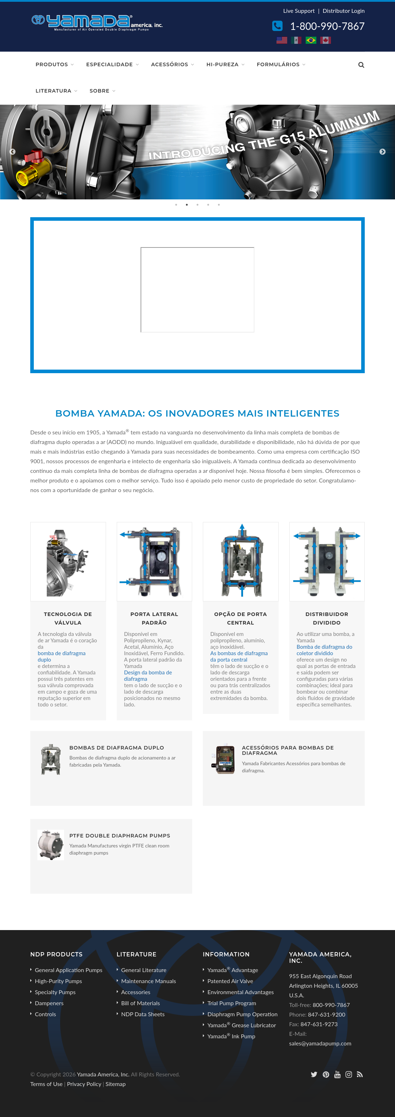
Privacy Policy (84, 1083)
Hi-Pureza (222, 64)
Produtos (52, 64)
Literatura (54, 91)
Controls (45, 1014)
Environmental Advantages (240, 991)
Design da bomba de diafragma (148, 675)
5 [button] (218, 204)
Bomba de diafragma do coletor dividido (325, 649)
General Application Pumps (68, 969)
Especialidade (109, 64)
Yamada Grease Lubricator (241, 1024)
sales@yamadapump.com (320, 1043)
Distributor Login (344, 10)
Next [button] (382, 152)
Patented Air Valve (230, 980)
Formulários (278, 64)
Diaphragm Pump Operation (242, 1014)
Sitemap (116, 1083)
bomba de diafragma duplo (62, 656)
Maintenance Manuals (148, 980)
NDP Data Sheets (143, 1014)
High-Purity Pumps (58, 980)
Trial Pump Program (231, 1002)
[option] (197, 152)
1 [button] (176, 204)
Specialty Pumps (55, 991)
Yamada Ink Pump (231, 1035)
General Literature (144, 969)
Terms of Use (46, 1083)
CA (326, 40)
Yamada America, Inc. (103, 1074)
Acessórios (169, 64)
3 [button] (197, 204)
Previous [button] (12, 152)
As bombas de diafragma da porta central (239, 656)
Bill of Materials (140, 1002)
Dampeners (49, 1002)
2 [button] (186, 204)
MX (296, 40)
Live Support (299, 10)
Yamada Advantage (232, 969)
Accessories (136, 991)
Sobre (100, 91)
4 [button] (208, 204)
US (282, 40)
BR (311, 40)
